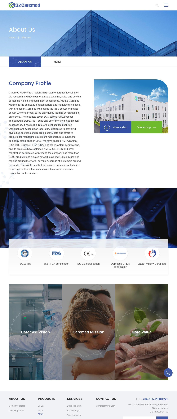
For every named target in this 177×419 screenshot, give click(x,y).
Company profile (17, 406)
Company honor (17, 410)
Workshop (146, 127)
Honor (57, 61)
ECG (40, 410)
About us (26, 38)
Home (12, 38)
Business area (74, 406)
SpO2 (41, 406)
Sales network (74, 415)
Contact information (105, 406)
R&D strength (73, 410)
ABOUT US (25, 61)
